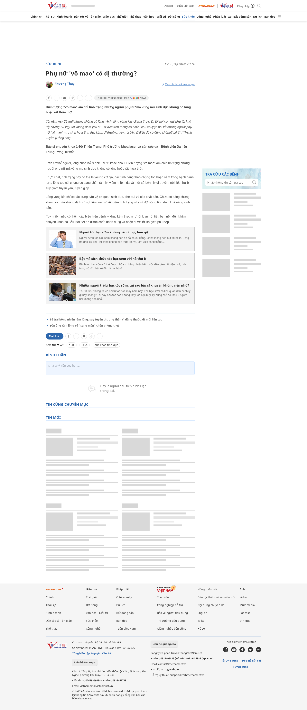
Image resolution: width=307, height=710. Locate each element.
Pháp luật (219, 16)
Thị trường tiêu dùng (171, 621)
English (202, 613)
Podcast (168, 5)
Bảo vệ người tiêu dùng (172, 613)
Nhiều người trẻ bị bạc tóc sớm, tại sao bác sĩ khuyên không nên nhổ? (134, 285)
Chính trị (36, 16)
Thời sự (49, 16)
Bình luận (54, 336)
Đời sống (174, 16)
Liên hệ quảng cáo (164, 644)
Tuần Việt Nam (185, 5)
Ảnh (242, 589)
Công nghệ (204, 16)
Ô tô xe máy (124, 597)
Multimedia (247, 605)
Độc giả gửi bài (251, 660)
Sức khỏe (188, 16)
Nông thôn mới (208, 589)
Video (243, 597)
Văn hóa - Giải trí (154, 16)
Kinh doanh (64, 16)
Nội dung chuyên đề (211, 605)
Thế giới (121, 16)
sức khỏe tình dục (106, 345)
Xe (229, 16)
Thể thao (135, 16)
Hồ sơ (201, 628)
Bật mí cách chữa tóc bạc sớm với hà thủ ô (112, 259)
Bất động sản (242, 16)
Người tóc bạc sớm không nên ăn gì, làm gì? (114, 232)
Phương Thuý (65, 84)
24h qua (245, 621)
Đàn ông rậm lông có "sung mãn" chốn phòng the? (84, 325)
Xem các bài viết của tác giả (180, 84)
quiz (71, 345)
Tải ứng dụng (229, 660)
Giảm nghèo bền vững (171, 628)
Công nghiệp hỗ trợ (170, 605)
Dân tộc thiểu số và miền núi (216, 597)
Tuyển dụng (240, 666)
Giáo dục (109, 16)
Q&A (85, 345)
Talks (201, 621)
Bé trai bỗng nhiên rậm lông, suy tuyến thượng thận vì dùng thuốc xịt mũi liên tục (106, 319)
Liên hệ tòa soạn (84, 662)
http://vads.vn (170, 669)
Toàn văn (163, 597)
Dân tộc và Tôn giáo (87, 16)
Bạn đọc (269, 16)
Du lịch (257, 16)
